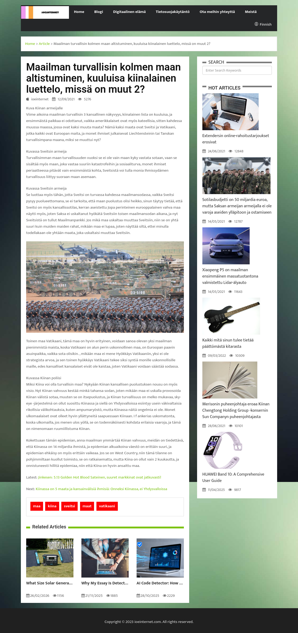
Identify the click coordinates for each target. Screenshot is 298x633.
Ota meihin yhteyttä (217, 11)
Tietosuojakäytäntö (173, 11)
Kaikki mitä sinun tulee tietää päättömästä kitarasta (228, 343)
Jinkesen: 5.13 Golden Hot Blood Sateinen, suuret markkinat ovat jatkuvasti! (99, 477)
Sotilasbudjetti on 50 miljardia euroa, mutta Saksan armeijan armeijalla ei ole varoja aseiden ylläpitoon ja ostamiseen (237, 206)
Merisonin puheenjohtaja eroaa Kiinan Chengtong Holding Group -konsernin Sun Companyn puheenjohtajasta (235, 410)
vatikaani (107, 506)
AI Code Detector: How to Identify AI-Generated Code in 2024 (160, 583)
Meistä (251, 11)
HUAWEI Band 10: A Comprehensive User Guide (233, 477)
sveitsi (69, 506)
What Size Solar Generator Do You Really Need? (49, 583)
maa (36, 506)
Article (44, 43)
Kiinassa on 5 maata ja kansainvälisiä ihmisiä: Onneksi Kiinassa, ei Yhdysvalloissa (101, 489)
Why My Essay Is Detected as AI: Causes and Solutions (105, 583)
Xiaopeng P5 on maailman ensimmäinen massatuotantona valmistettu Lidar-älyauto (230, 276)
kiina (52, 506)
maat (87, 506)
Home (79, 11)
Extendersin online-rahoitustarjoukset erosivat (235, 139)
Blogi (98, 11)
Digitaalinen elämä (129, 11)
